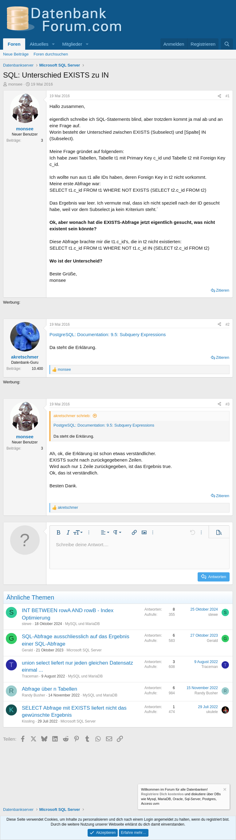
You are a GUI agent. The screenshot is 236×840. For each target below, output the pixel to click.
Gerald (27, 650)
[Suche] (227, 44)
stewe (26, 624)
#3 (228, 404)
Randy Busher (33, 695)
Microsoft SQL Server (83, 650)
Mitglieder (72, 44)
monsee (15, 84)
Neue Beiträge (16, 54)
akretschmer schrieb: (72, 415)
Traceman (30, 676)
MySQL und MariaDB (82, 624)
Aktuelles (39, 44)
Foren (14, 44)
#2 (228, 324)
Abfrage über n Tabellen (49, 689)
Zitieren (222, 290)
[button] (53, 44)
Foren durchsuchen (50, 54)
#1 (228, 96)
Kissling (28, 721)
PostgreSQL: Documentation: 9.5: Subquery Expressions (107, 334)
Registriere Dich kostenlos (162, 794)
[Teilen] (219, 96)
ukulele (212, 712)
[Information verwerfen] (224, 790)
